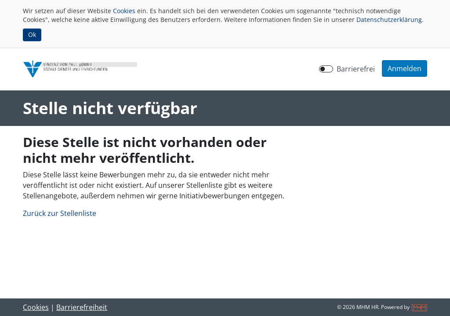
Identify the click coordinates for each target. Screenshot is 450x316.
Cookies (124, 11)
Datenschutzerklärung (389, 19)
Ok (32, 34)
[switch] (326, 68)
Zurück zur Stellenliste (59, 213)
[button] (404, 68)
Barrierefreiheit (81, 307)
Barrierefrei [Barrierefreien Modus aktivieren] (356, 69)
